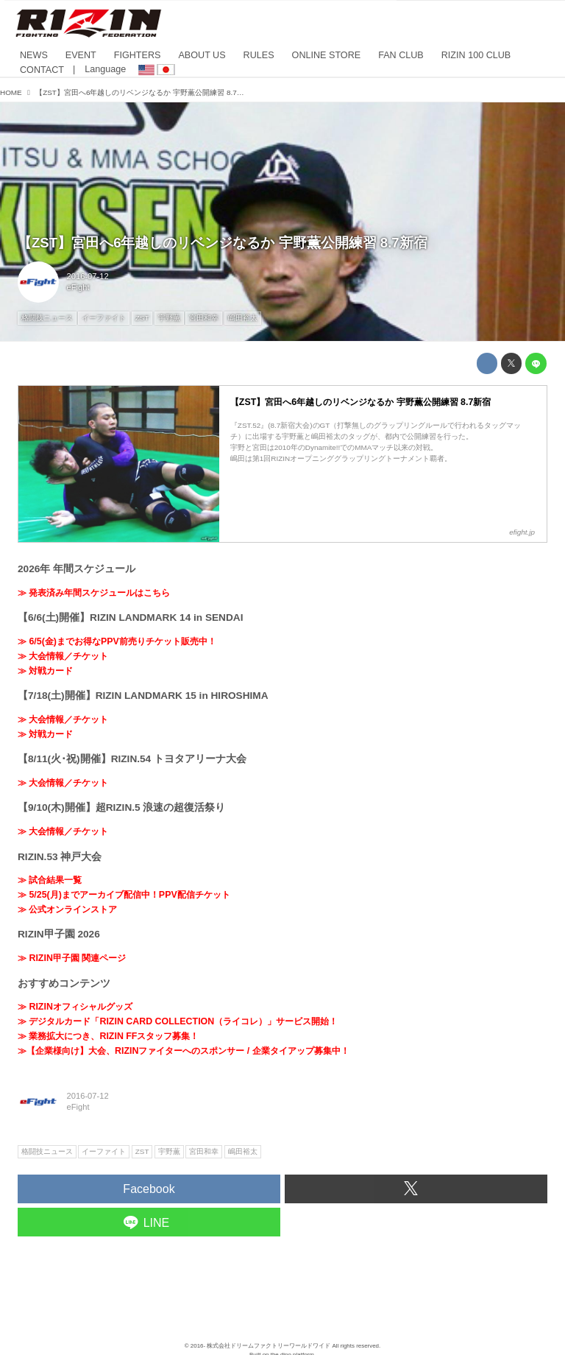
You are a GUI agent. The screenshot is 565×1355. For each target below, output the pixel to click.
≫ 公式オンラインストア (67, 909)
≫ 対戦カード (45, 671)
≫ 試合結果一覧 (50, 880)
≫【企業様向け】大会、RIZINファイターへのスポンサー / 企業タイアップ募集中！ (183, 1051)
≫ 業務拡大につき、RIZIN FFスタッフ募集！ (108, 1036)
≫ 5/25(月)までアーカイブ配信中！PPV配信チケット (124, 895)
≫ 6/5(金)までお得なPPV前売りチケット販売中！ (117, 641)
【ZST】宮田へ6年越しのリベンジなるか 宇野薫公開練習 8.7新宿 (222, 242)
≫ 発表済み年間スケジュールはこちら (94, 593)
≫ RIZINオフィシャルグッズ (75, 1007)
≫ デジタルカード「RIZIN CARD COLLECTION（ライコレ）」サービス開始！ (178, 1021)
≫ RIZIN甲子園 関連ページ (72, 958)
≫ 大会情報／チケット (63, 656)
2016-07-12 (88, 276)
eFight (78, 287)
